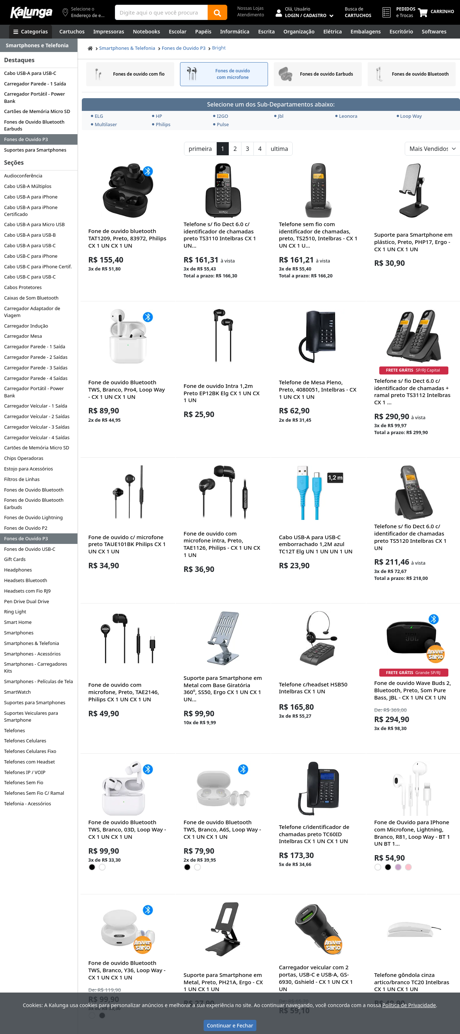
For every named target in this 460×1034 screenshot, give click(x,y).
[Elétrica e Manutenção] (332, 32)
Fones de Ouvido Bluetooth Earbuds (34, 125)
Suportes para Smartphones (35, 150)
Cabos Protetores (22, 287)
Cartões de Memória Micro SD (37, 111)
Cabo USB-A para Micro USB (34, 224)
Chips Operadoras (23, 458)
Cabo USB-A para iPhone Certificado (30, 210)
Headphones (18, 569)
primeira (200, 149)
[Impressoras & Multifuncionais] (109, 32)
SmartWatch (17, 692)
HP (157, 116)
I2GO (220, 116)
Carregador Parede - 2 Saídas (35, 357)
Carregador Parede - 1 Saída (35, 83)
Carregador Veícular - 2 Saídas (36, 416)
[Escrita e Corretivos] (266, 32)
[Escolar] (177, 32)
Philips (161, 124)
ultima (279, 149)
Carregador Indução (26, 325)
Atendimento (250, 15)
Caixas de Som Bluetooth (31, 297)
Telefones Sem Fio (23, 782)
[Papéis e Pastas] (203, 32)
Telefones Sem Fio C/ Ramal (34, 793)
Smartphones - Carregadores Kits (35, 667)
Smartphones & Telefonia (31, 643)
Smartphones (18, 632)
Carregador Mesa (23, 336)
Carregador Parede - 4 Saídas (35, 378)
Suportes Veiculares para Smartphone (31, 716)
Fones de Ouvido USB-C (29, 549)
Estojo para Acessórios (28, 468)
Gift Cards (14, 559)
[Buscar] (217, 12)
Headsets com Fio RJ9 (27, 591)
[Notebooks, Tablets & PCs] (146, 32)
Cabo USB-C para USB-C (30, 276)
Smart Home (18, 622)
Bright (218, 47)
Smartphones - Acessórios (32, 653)
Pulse (221, 124)
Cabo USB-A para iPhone (30, 196)
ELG (97, 116)
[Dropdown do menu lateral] (38, 45)
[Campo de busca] (161, 12)
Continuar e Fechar (230, 1025)
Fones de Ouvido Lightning (33, 517)
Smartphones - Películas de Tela (38, 681)
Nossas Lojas (250, 8)
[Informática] (235, 32)
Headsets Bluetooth (25, 580)
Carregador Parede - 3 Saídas (35, 367)
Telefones (14, 730)
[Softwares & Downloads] (434, 32)
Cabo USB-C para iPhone (30, 256)
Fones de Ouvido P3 (26, 139)
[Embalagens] (365, 32)
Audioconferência (23, 175)
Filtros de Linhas (22, 479)
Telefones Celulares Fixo (30, 751)
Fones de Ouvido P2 (25, 528)
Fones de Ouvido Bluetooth (33, 489)
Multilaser (104, 124)
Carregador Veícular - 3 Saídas (36, 427)
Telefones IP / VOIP (24, 772)
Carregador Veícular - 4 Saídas (36, 437)
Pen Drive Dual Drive (26, 601)
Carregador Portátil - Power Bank (34, 97)
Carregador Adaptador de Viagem (32, 311)
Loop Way (409, 116)
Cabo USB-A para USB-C (30, 73)
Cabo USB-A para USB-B (30, 235)
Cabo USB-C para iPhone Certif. (38, 266)
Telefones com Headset (29, 761)
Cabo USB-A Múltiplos (27, 186)
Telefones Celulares (25, 740)
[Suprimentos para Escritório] (401, 32)
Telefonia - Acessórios (27, 803)
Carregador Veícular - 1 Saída (35, 405)
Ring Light (15, 611)
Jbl (278, 116)
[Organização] (299, 32)
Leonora (346, 116)
